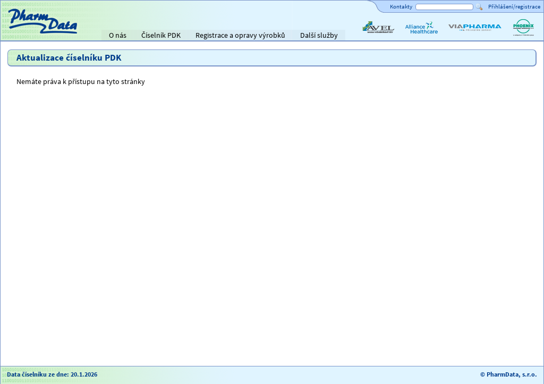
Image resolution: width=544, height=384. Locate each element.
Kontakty (401, 6)
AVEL (368, 36)
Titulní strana (26, 35)
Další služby (319, 35)
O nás (117, 35)
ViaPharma (464, 36)
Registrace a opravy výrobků (240, 35)
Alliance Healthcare (421, 36)
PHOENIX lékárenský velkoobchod (523, 36)
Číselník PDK (161, 35)
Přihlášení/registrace (514, 6)
